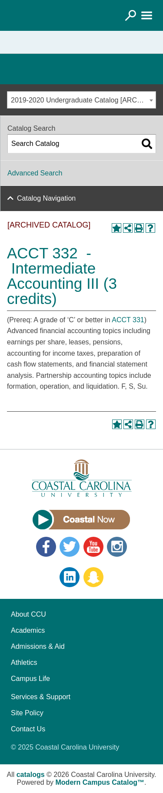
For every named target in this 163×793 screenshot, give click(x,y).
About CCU (28, 614)
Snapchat (93, 577)
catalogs (31, 774)
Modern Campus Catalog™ (100, 782)
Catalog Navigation (46, 198)
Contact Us (28, 729)
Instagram (117, 546)
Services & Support (40, 696)
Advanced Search (34, 173)
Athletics (24, 662)
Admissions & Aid (38, 646)
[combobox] (81, 100)
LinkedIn (69, 577)
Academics (28, 630)
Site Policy (27, 713)
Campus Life (30, 678)
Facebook (46, 546)
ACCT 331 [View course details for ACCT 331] (128, 320)
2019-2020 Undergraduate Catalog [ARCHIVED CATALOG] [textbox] (83, 100)
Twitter (69, 546)
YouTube (93, 546)
